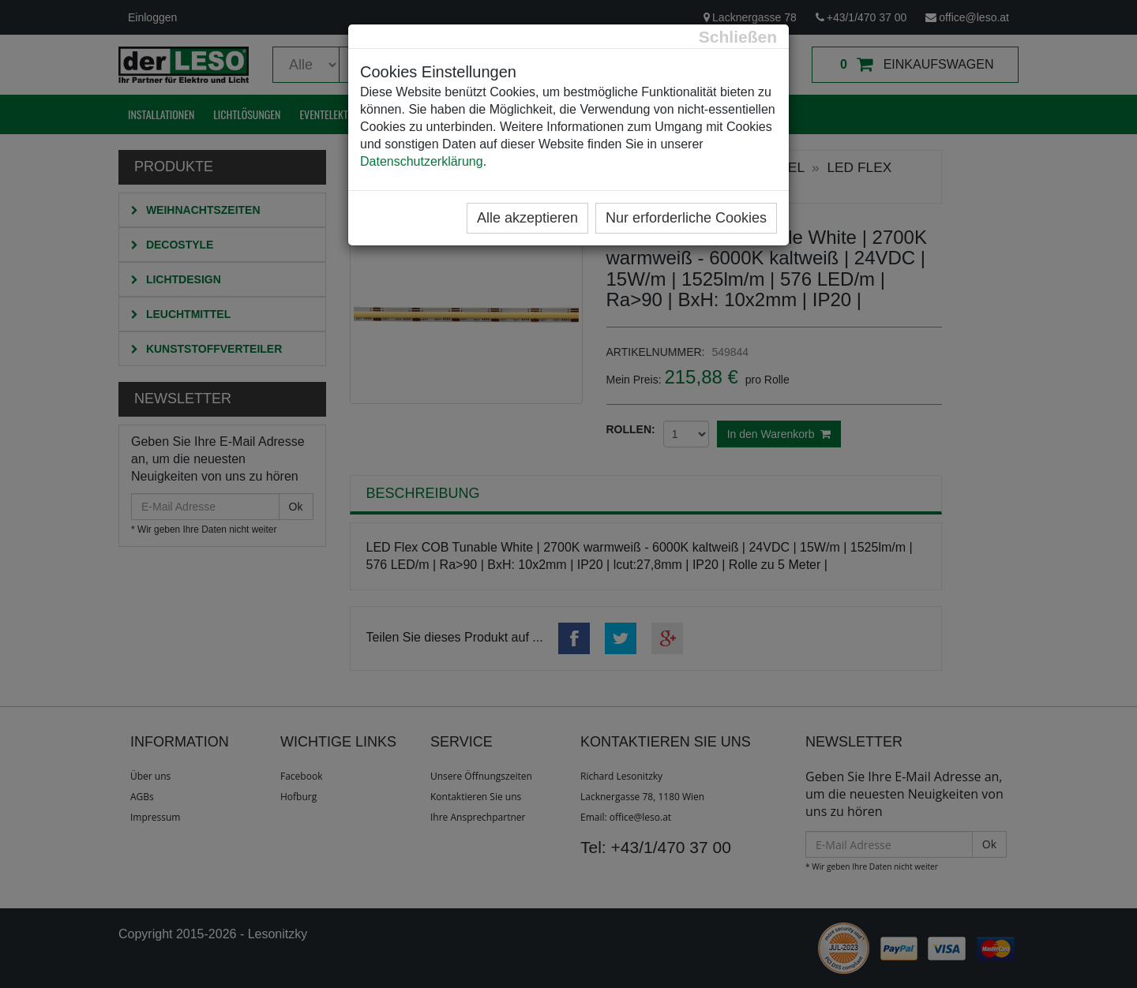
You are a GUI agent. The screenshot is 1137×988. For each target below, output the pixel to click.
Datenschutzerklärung (421, 161)
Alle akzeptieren (527, 218)
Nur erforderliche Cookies (686, 218)
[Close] (738, 36)
